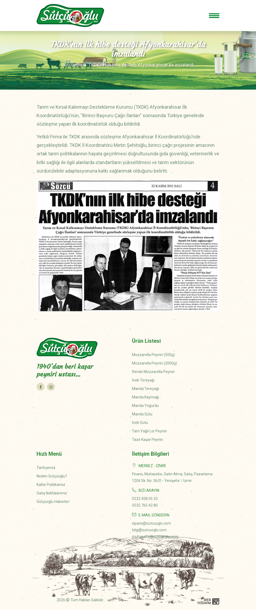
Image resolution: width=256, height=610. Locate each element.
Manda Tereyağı (145, 389)
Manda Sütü (142, 414)
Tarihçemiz (46, 468)
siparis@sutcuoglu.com (151, 523)
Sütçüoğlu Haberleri (53, 501)
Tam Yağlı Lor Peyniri (149, 431)
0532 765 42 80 (145, 505)
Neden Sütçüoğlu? (52, 476)
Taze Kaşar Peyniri (147, 439)
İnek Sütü (140, 422)
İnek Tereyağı (143, 380)
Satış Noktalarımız (52, 493)
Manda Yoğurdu (145, 405)
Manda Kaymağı (145, 397)
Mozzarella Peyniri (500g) (153, 355)
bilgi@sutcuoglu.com (149, 530)
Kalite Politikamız (51, 484)
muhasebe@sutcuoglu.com (155, 536)
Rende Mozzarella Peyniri (153, 372)
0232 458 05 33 (145, 499)
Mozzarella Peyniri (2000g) (154, 363)
